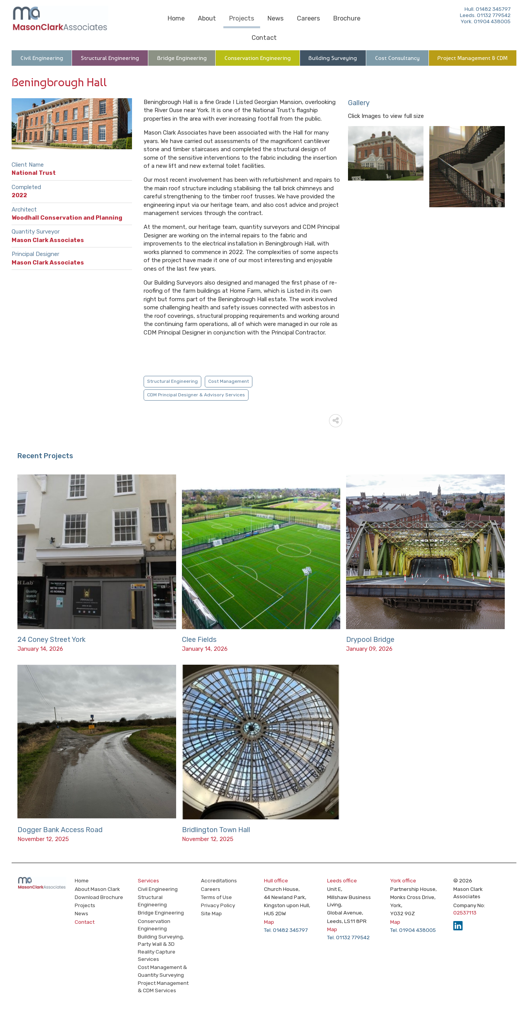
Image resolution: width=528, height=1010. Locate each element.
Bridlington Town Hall (216, 830)
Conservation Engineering (258, 58)
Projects (241, 18)
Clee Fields (199, 639)
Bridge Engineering (182, 58)
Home (176, 18)
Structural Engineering (110, 58)
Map (269, 922)
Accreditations (219, 880)
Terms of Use (216, 897)
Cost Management (228, 381)
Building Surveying (333, 58)
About (207, 18)
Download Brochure (99, 897)
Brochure (346, 18)
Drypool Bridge (370, 639)
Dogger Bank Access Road (60, 830)
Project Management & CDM (472, 58)
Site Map (211, 913)
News (275, 18)
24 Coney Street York (51, 639)
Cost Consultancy (397, 58)
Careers (308, 18)
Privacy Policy (218, 905)
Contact (264, 37)
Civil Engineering (42, 58)
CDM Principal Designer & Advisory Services (196, 395)
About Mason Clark (97, 889)
